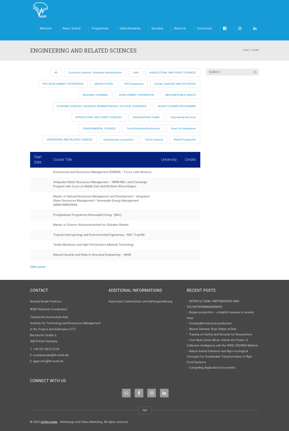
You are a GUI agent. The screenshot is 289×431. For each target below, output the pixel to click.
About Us (180, 28)
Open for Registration (183, 128)
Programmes (100, 28)
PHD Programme (133, 83)
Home (246, 50)
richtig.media (49, 422)
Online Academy (130, 28)
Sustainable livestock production (210, 323)
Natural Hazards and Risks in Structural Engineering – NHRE (92, 255)
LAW (135, 72)
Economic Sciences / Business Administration (95, 72)
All (55, 72)
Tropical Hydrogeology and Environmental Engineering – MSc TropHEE (99, 235)
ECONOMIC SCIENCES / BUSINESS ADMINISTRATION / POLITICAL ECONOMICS (102, 106)
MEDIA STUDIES (104, 83)
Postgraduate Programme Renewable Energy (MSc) (87, 215)
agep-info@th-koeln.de (48, 361)
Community (204, 28)
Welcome (46, 28)
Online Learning (154, 139)
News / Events (72, 28)
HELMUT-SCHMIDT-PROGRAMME (177, 106)
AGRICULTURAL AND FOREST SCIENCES (173, 72)
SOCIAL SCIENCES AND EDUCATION (175, 83)
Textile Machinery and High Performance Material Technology (93, 244)
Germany (157, 28)
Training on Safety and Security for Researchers (220, 334)
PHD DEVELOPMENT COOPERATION (63, 83)
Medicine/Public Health (146, 117)
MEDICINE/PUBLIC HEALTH (180, 94)
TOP (144, 410)
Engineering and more (183, 117)
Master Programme (185, 139)
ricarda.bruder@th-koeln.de (51, 355)
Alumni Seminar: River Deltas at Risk (212, 329)
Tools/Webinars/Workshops (143, 128)
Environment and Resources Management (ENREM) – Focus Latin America (102, 172)
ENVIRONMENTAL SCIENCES (99, 128)
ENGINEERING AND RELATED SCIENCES (70, 139)
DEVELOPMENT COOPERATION (136, 94)
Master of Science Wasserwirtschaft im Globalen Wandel (90, 225)
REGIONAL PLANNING (95, 94)
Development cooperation (119, 139)
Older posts (39, 267)
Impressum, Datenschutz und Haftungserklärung (140, 301)
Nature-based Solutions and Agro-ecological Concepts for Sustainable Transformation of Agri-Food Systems (220, 356)
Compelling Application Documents (212, 367)
